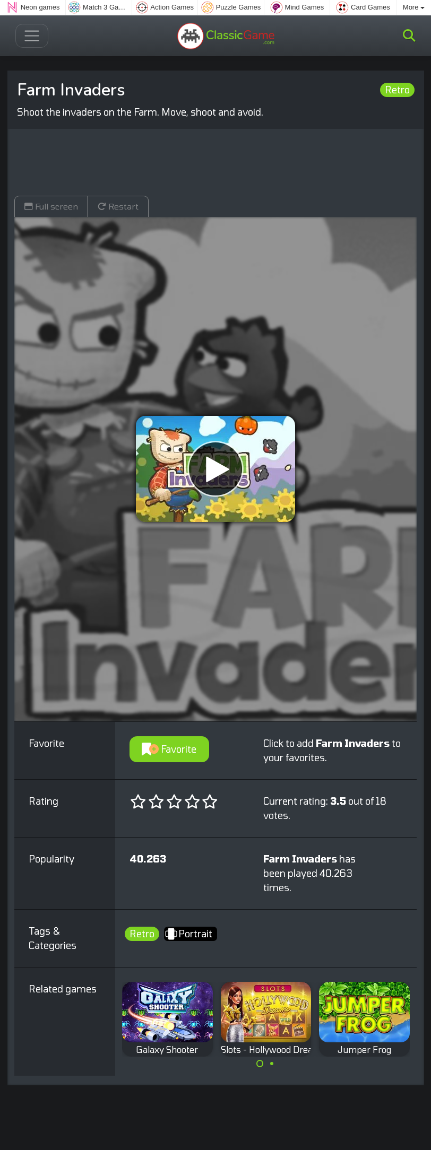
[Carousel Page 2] (271, 1063)
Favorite (169, 749)
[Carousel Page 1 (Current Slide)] (260, 1063)
